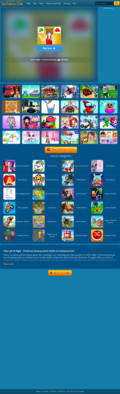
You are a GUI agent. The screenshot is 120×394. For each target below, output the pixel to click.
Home (38, 392)
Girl (74, 3)
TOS (67, 392)
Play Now (49, 48)
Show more (9, 264)
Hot (35, 3)
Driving (67, 3)
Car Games (80, 392)
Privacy (72, 392)
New (29, 3)
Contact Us (61, 392)
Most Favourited (53, 3)
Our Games (44, 392)
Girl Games (53, 392)
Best (41, 3)
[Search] (104, 3)
